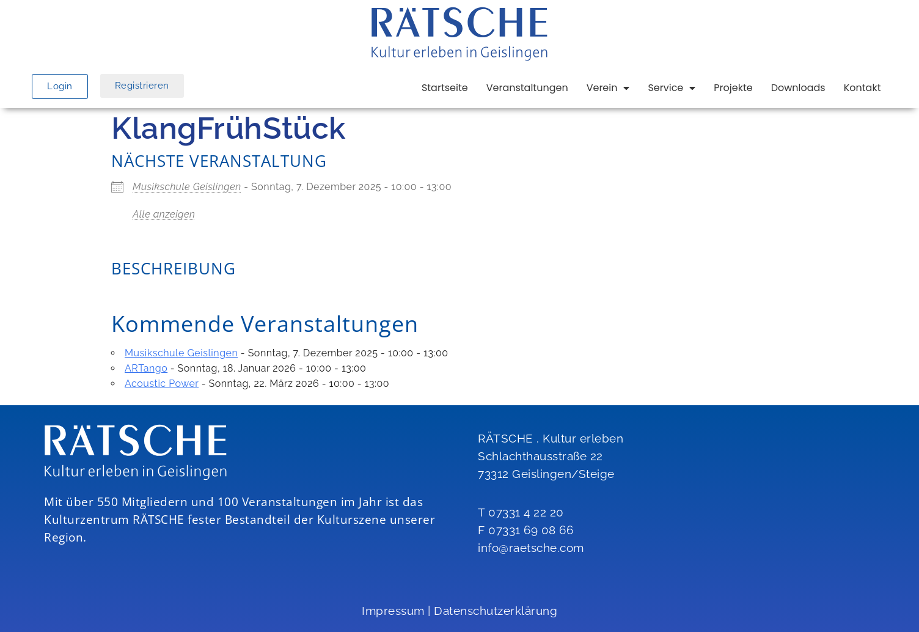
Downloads (798, 88)
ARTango (146, 368)
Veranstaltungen (527, 88)
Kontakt (862, 88)
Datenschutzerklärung (495, 610)
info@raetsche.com (531, 547)
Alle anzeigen (164, 214)
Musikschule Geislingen (187, 187)
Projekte (733, 88)
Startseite (445, 88)
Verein (608, 88)
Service (671, 88)
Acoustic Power (162, 383)
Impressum (393, 610)
